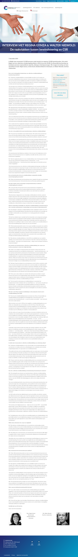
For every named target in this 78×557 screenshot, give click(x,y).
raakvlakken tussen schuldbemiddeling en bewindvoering (59, 81)
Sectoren (19, 7)
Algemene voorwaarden (22, 555)
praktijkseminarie (61, 84)
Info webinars (38, 7)
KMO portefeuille (60, 1)
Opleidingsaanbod (28, 7)
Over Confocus (39, 1)
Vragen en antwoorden (51, 1)
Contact (66, 1)
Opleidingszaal (60, 7)
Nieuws (44, 1)
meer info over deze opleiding (60, 94)
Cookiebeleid (7, 555)
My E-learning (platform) (49, 7)
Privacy (13, 555)
